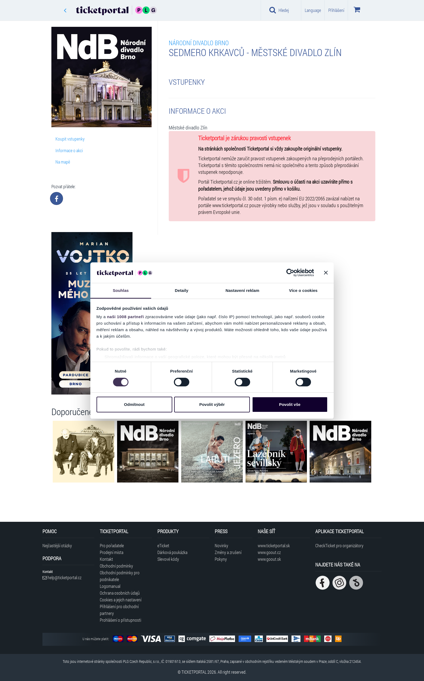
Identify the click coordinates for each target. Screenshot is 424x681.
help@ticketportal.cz (61, 577)
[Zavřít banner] (326, 273)
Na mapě (62, 162)
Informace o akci (69, 150)
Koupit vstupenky (70, 139)
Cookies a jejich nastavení (120, 599)
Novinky (221, 545)
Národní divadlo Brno (199, 42)
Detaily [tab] (181, 290)
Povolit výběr (212, 404)
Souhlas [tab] (121, 290)
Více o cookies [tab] (303, 290)
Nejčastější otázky (57, 545)
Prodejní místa (111, 552)
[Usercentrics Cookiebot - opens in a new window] (290, 273)
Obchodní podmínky (116, 566)
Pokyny (221, 559)
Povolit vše (289, 404)
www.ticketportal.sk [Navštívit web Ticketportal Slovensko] (274, 545)
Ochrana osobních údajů (120, 593)
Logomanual (110, 586)
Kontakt (106, 559)
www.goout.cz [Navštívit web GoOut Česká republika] (269, 552)
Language (313, 10)
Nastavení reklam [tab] (242, 290)
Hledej (279, 10)
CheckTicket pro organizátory (339, 545)
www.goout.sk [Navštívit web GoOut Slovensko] (269, 559)
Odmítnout (134, 404)
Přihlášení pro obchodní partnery (119, 610)
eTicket (163, 545)
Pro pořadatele (112, 545)
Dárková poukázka (172, 552)
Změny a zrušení (228, 552)
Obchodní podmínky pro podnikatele (120, 576)
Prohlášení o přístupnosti (120, 620)
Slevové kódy (168, 559)
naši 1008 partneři (125, 316)
